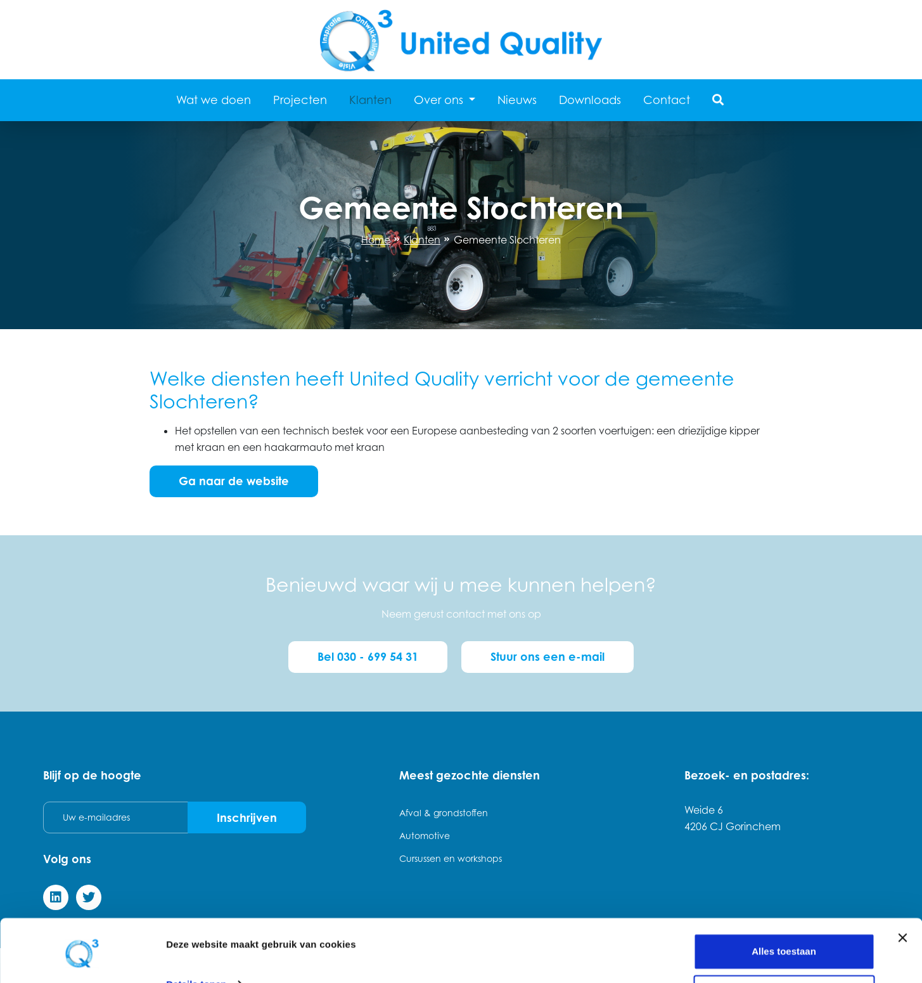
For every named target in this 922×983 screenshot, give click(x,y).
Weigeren (783, 949)
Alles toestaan (784, 907)
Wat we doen (213, 100)
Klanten (370, 100)
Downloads (590, 100)
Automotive (424, 834)
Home (375, 239)
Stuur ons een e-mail (548, 656)
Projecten (300, 100)
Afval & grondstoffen (443, 811)
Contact (666, 100)
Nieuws (517, 100)
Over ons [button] (440, 100)
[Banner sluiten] (902, 894)
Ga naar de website (234, 481)
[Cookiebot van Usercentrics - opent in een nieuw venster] (82, 958)
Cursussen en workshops (450, 857)
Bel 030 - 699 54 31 (367, 656)
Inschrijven (247, 816)
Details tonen (196, 940)
